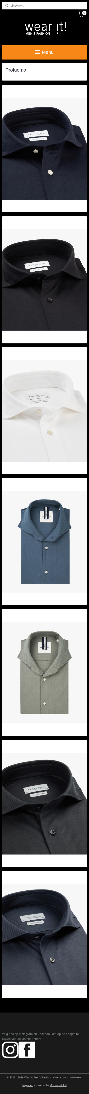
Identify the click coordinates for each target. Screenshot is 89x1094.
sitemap (57, 1077)
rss (66, 1077)
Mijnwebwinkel (58, 1085)
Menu (44, 52)
